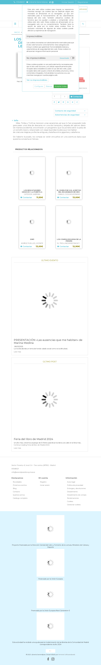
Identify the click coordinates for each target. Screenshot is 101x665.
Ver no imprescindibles (37, 80)
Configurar (38, 86)
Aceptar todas (61, 86)
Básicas (49, 86)
